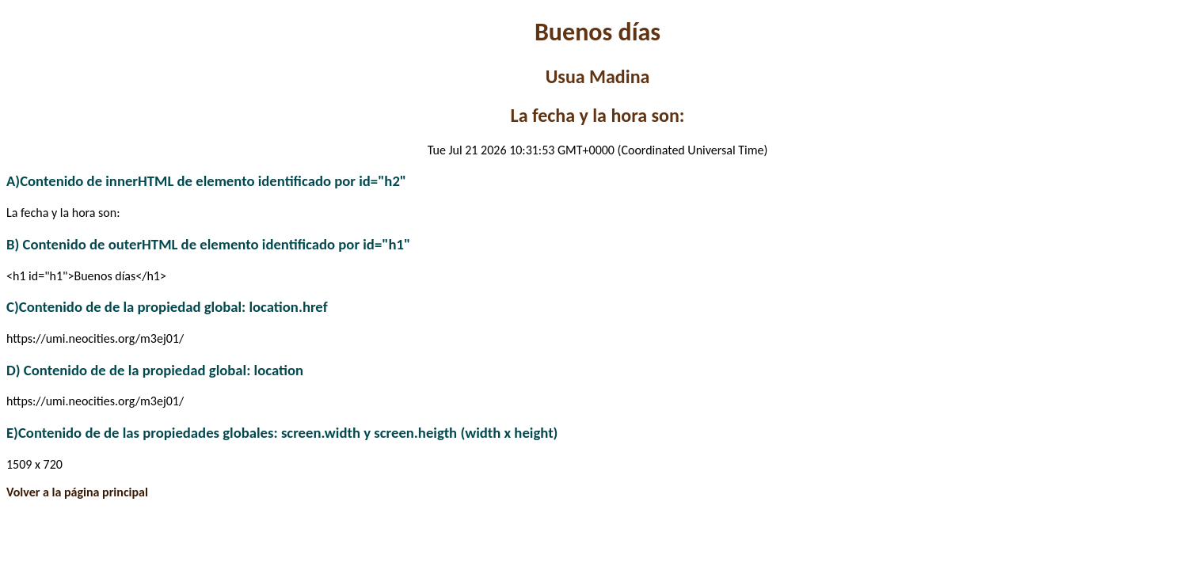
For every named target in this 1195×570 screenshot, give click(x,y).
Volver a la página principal (77, 492)
